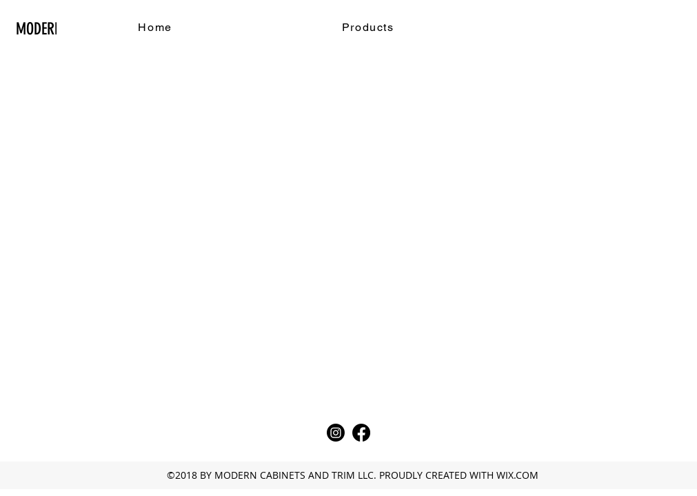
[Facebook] (361, 433)
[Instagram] (336, 433)
